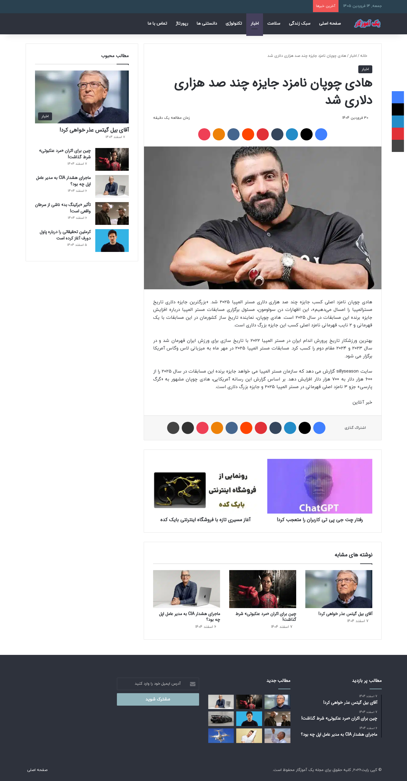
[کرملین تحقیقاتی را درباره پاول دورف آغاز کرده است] (112, 240)
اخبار (255, 23)
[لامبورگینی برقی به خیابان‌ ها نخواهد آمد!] (221, 718)
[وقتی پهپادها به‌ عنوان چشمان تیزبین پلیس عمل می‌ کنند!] (221, 735)
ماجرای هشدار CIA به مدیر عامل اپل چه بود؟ (189, 617)
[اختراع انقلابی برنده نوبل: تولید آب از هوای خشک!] (277, 735)
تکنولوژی (234, 23)
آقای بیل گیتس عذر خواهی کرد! (345, 614)
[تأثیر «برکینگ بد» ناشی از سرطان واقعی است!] (112, 213)
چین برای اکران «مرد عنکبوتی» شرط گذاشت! (265, 617)
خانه (366, 56)
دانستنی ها (207, 23)
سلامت (273, 23)
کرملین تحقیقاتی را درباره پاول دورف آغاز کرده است (65, 235)
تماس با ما (157, 23)
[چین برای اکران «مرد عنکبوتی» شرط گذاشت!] (262, 589)
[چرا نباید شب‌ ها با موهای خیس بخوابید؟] (249, 735)
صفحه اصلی (330, 23)
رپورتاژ (182, 23)
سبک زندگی (300, 23)
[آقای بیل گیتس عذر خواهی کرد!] (338, 589)
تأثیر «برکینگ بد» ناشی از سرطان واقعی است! (63, 208)
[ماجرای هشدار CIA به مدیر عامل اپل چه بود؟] (186, 589)
